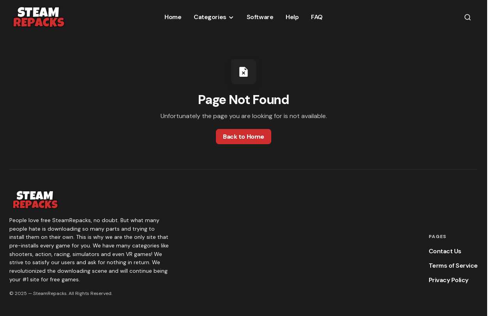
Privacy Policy (448, 280)
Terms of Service (453, 265)
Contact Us (445, 251)
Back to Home (243, 136)
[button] (468, 17)
